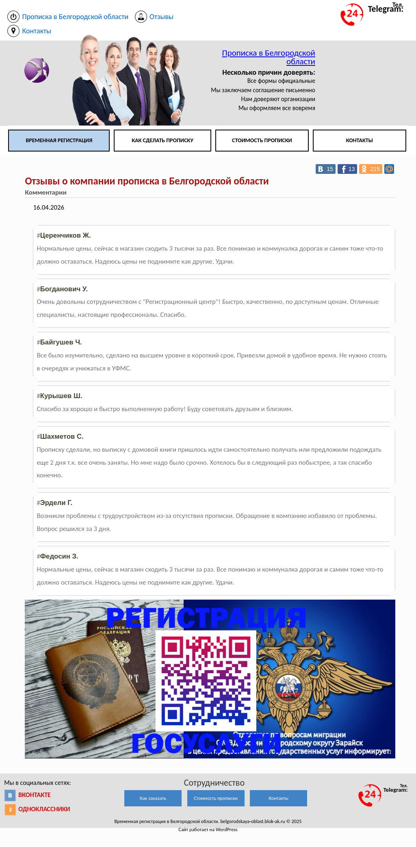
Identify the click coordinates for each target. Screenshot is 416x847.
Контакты (359, 140)
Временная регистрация (59, 140)
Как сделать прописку (162, 140)
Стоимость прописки (262, 140)
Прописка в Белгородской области (268, 57)
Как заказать (153, 798)
